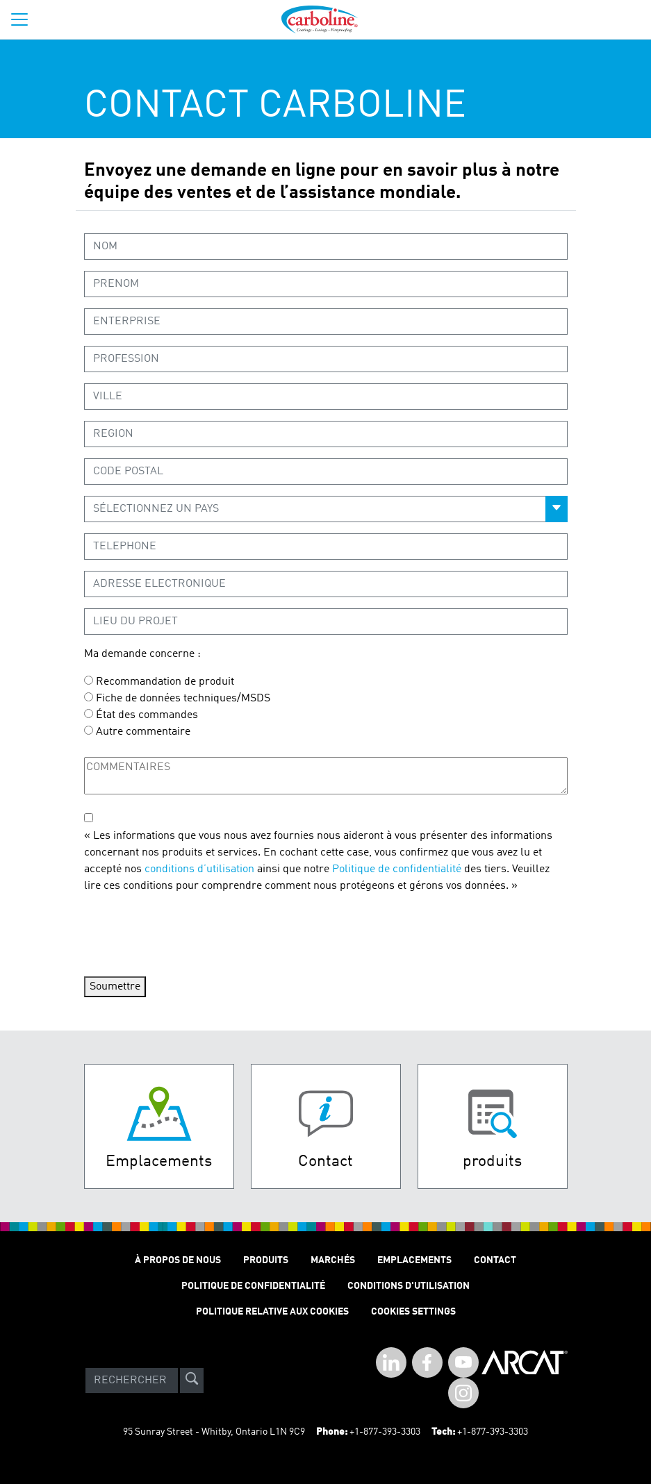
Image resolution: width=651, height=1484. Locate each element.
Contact (495, 1260)
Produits (265, 1260)
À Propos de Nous (178, 1260)
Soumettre (115, 986)
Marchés (333, 1260)
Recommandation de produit (165, 681)
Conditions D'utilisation (408, 1286)
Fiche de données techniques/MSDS (183, 698)
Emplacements (414, 1260)
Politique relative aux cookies (272, 1312)
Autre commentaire (143, 731)
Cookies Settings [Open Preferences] (413, 1312)
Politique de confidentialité (396, 869)
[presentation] (189, 933)
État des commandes (147, 715)
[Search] (131, 1380)
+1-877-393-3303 (384, 1432)
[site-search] (192, 1380)
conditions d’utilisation (199, 869)
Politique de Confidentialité (253, 1286)
